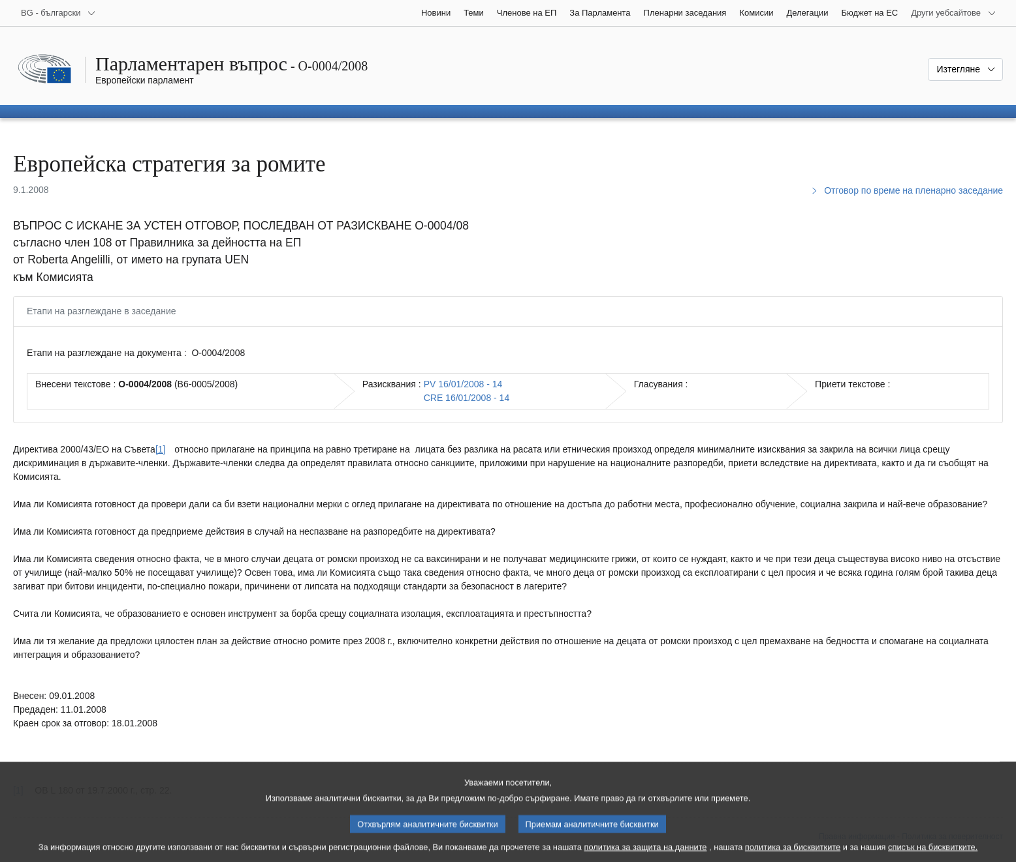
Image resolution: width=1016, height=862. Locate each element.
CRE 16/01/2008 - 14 (467, 398)
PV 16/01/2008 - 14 (463, 384)
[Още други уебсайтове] (953, 13)
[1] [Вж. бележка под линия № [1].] (160, 449)
